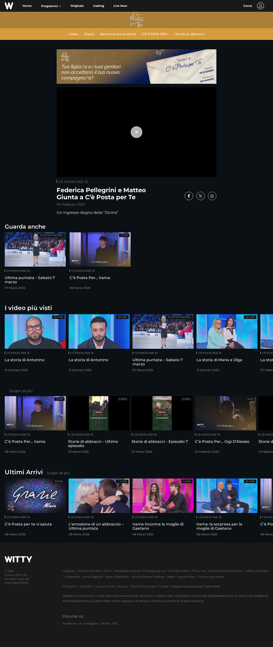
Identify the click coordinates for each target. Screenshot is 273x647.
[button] (51, 6)
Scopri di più (21, 391)
